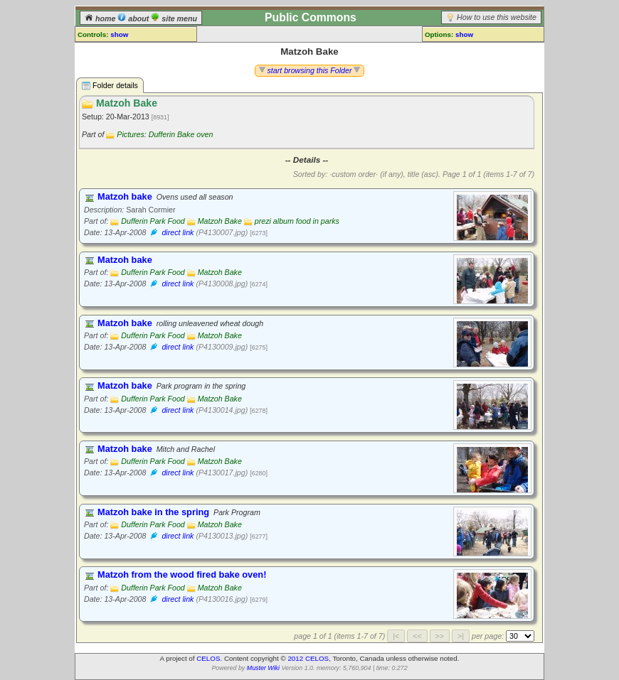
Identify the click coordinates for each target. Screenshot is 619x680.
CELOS (208, 658)
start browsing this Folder (310, 70)
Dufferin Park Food (152, 221)
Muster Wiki (263, 667)
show (119, 34)
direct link (178, 232)
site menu (174, 18)
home (101, 18)
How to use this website (496, 17)
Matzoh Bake (220, 221)
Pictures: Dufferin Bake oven (165, 134)
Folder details (110, 85)
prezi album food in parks (297, 221)
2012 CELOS (308, 658)
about (134, 18)
